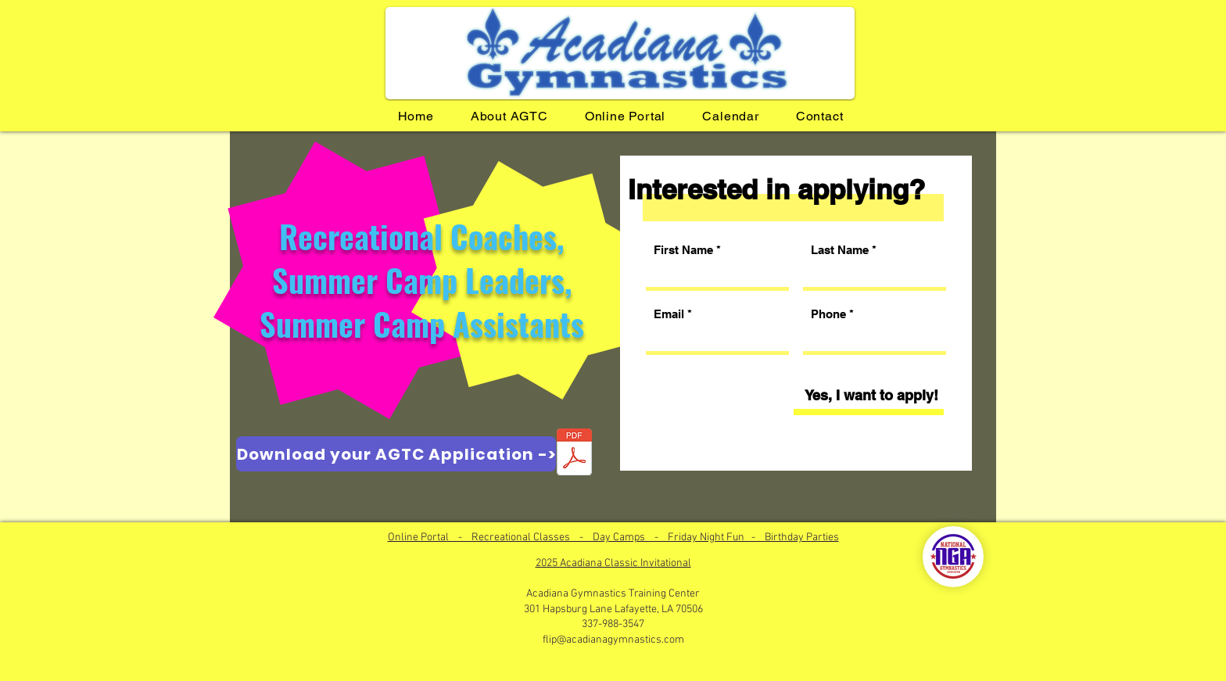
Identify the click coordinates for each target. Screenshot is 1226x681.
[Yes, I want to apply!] (871, 395)
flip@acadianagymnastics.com (613, 640)
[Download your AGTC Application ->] (396, 453)
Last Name (840, 250)
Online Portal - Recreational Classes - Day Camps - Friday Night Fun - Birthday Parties (613, 537)
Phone (828, 314)
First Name (683, 250)
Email (669, 314)
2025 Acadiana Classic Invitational (613, 563)
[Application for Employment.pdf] (574, 453)
